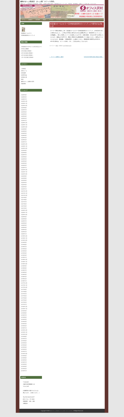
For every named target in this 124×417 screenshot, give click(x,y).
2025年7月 (24, 110)
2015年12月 (24, 330)
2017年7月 (24, 293)
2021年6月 (24, 204)
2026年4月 (24, 95)
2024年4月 (24, 135)
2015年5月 (24, 343)
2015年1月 (24, 351)
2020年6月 (24, 223)
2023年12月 (24, 144)
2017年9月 (24, 289)
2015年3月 (24, 347)
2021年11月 (24, 193)
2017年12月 (24, 283)
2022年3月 (24, 187)
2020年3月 (24, 229)
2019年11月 (24, 238)
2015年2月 (24, 349)
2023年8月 (24, 152)
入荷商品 (23, 68)
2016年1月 (24, 328)
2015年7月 (24, 338)
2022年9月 (24, 176)
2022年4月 (24, 184)
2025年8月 (24, 107)
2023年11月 (24, 146)
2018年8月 (24, 268)
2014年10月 (24, 353)
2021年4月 (24, 206)
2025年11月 (24, 103)
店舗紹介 (30, 19)
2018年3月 (24, 276)
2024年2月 (24, 140)
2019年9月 (24, 242)
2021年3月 (24, 208)
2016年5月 (24, 319)
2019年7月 (24, 246)
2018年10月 (24, 264)
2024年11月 (24, 125)
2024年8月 (24, 129)
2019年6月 (24, 249)
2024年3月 (24, 137)
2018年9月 (24, 266)
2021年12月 (24, 191)
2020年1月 (24, 234)
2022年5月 (24, 182)
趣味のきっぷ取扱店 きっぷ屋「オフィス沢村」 (37, 1)
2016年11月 (24, 308)
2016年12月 (24, 306)
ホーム (23, 19)
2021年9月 (24, 197)
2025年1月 (24, 120)
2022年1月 (24, 189)
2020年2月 (24, 231)
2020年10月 (24, 214)
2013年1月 (24, 370)
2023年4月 (24, 161)
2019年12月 (24, 236)
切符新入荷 (24, 77)
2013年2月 (24, 368)
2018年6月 (24, 272)
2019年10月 (24, 240)
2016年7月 (24, 315)
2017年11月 (24, 285)
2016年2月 (24, 326)
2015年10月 (24, 334)
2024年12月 (24, 122)
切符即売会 (24, 75)
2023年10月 (24, 148)
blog (66, 19)
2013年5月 (24, 364)
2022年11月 (24, 172)
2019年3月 (24, 255)
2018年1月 (24, 281)
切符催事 (38, 19)
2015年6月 (24, 341)
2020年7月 (24, 221)
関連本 (44, 19)
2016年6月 (24, 317)
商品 (57, 45)
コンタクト (59, 19)
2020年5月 (24, 225)
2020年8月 (24, 219)
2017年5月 (24, 296)
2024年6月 (24, 131)
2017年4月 (24, 298)
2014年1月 (24, 362)
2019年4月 (24, 253)
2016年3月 (24, 323)
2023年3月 (24, 163)
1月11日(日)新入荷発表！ (27, 57)
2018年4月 (24, 274)
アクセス (51, 19)
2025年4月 (24, 116)
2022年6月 (24, 180)
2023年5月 (24, 159)
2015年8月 (24, 336)
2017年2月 (24, 302)
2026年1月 (24, 99)
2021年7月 (24, 202)
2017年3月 (24, 300)
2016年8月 (24, 313)
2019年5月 (24, 251)
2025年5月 (24, 114)
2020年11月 (24, 212)
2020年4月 (24, 227)
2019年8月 (24, 244)
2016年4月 (24, 321)
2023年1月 (24, 167)
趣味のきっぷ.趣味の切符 (27, 81)
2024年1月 (24, 142)
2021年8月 (24, 199)
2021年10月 (24, 195)
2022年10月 (24, 174)
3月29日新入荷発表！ (26, 51)
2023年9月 (24, 150)
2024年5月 (24, 133)
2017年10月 (24, 287)
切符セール (24, 71)
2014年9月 (24, 355)
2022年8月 (24, 178)
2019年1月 (24, 257)
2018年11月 (24, 261)
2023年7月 (24, 154)
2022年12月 (24, 169)
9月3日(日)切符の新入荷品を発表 (94, 57)
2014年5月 (24, 360)
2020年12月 (24, 210)
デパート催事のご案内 (56, 57)
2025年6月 (24, 112)
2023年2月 (24, 165)
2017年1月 (24, 304)
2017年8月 (24, 291)
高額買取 (23, 83)
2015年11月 (24, 332)
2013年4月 (24, 366)
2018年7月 (24, 270)
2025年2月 (24, 118)
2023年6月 (24, 157)
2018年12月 (24, 259)
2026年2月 (24, 97)
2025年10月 (24, 105)
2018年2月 (24, 279)
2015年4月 (24, 345)
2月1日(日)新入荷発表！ (27, 55)
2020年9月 (24, 216)
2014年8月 (24, 358)
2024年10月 (24, 127)
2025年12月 (24, 101)
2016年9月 (24, 311)
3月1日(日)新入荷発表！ (27, 53)
